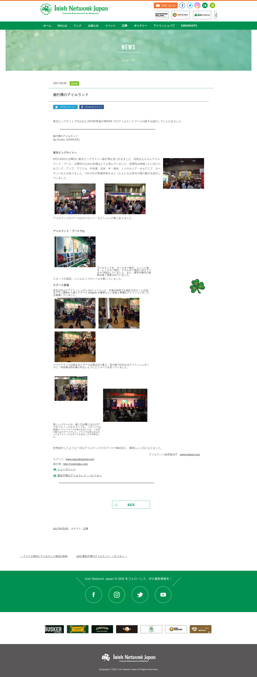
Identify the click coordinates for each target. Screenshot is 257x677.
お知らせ (93, 25)
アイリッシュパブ (164, 25)
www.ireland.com (190, 454)
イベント (110, 25)
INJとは (62, 25)
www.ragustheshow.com (80, 459)
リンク (77, 25)
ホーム (47, 25)
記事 (124, 25)
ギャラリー (140, 25)
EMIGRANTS (189, 25)
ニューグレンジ (66, 469)
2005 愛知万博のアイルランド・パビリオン (101, 556)
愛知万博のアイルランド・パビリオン (79, 475)
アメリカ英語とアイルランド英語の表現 (44, 556)
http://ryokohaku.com (75, 463)
